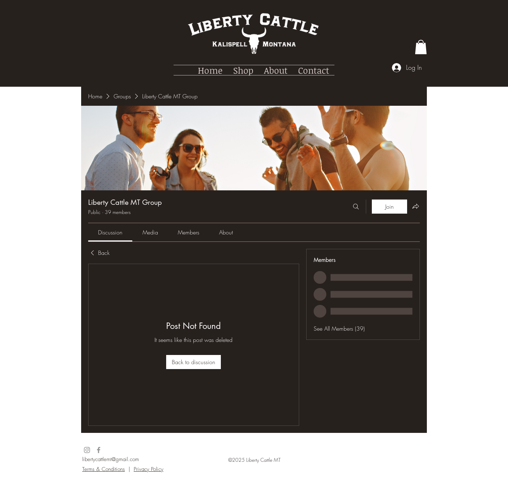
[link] (110, 232)
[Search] (356, 207)
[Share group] (415, 206)
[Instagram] (87, 450)
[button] (421, 47)
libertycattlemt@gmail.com (110, 459)
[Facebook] (99, 450)
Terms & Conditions (103, 469)
